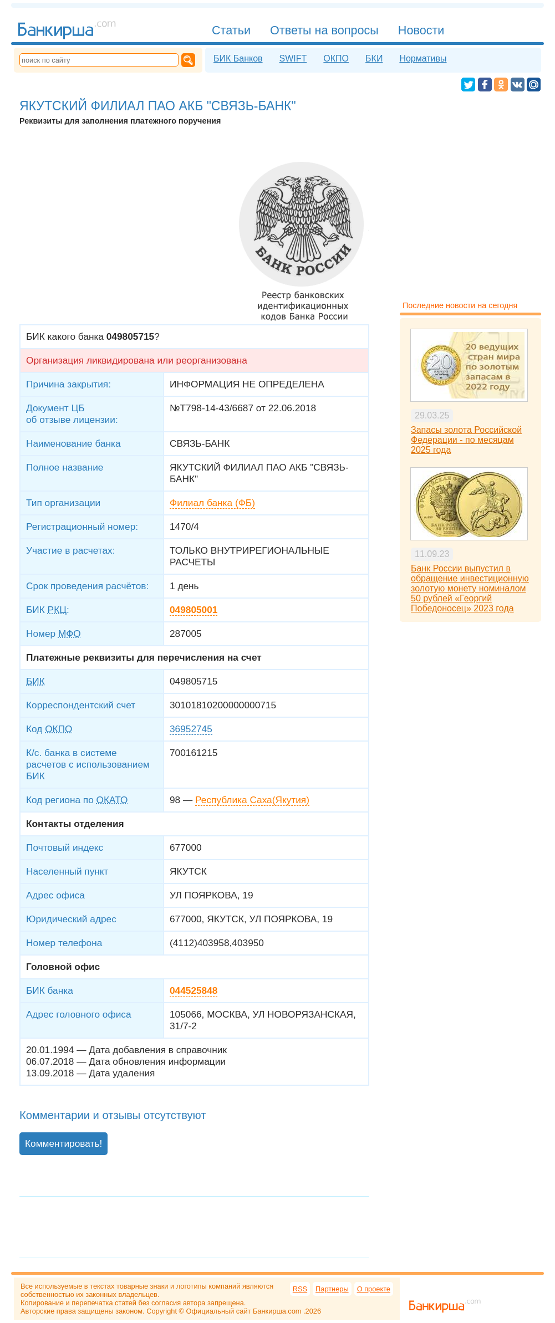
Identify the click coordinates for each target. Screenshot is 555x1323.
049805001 (193, 609)
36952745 (191, 728)
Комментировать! (63, 1143)
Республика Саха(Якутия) (252, 799)
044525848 (193, 990)
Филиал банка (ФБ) (212, 502)
